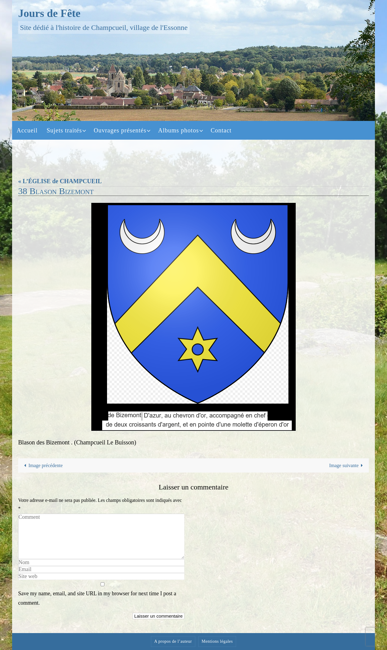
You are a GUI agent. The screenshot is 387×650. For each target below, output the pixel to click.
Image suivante (347, 465)
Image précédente (42, 465)
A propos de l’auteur (173, 641)
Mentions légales (217, 641)
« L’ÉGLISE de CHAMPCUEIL (60, 181)
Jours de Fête (49, 13)
